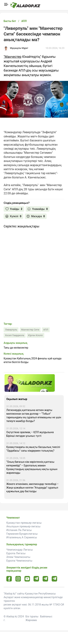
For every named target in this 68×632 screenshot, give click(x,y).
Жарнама (31, 620)
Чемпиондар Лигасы (19, 549)
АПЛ (45, 329)
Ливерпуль (11, 329)
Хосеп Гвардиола (14, 335)
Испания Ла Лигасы (19, 530)
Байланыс (46, 616)
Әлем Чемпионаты (18, 557)
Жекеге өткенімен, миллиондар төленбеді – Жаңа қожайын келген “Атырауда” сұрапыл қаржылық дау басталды (32, 488)
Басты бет (10, 21)
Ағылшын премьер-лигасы (23, 526)
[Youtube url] (27, 579)
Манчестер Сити (30, 329)
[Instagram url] (18, 579)
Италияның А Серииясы (21, 537)
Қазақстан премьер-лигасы (24, 522)
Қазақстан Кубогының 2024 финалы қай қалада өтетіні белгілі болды (32, 360)
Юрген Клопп (35, 335)
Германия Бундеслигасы (22, 533)
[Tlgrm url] (45, 578)
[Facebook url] (9, 579)
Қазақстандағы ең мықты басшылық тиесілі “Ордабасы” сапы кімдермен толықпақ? (33, 449)
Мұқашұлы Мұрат (19, 48)
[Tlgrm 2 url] (54, 578)
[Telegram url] (36, 578)
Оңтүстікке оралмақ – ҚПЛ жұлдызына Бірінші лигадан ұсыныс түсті (30, 434)
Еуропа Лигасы (16, 553)
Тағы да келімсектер (16, 347)
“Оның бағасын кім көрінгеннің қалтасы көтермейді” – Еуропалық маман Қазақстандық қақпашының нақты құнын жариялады (31, 467)
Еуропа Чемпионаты (19, 560)
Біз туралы (32, 616)
